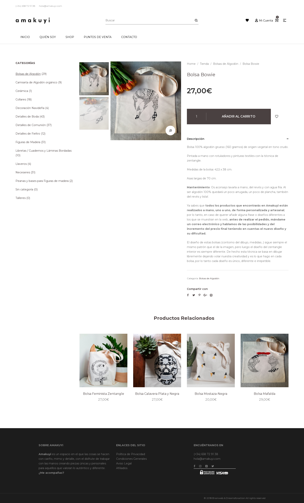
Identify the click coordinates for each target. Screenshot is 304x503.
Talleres (21, 198)
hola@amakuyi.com (207, 459)
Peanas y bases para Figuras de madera (42, 181)
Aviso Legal (124, 463)
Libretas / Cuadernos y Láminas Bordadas (44, 150)
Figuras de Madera (28, 142)
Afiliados (121, 468)
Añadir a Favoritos (277, 116)
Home (191, 64)
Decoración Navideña (30, 108)
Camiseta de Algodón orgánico (36, 82)
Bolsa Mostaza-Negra (211, 393)
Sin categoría (24, 189)
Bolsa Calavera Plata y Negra (157, 393)
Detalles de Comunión (31, 125)
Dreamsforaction (235, 498)
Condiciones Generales (131, 459)
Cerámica (22, 91)
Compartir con (197, 289)
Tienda (204, 64)
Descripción (195, 139)
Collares (21, 99)
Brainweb (217, 498)
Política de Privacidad (130, 454)
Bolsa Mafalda (264, 393)
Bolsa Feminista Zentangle (103, 393)
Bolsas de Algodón (225, 64)
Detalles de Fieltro (28, 133)
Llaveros (21, 164)
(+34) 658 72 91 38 (206, 454)
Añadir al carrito (238, 116)
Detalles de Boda (27, 116)
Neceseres (23, 172)
